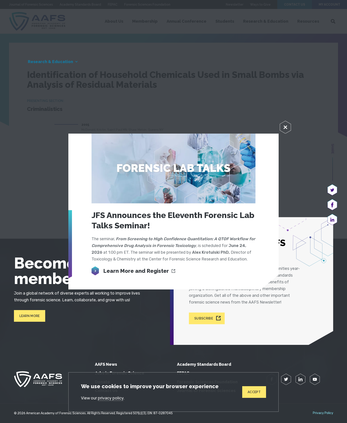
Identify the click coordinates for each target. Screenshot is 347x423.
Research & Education (50, 61)
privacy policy (110, 398)
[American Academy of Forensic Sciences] (38, 379)
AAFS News (106, 364)
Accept (254, 392)
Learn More (29, 316)
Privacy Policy (323, 413)
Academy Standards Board (204, 364)
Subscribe (203, 318)
